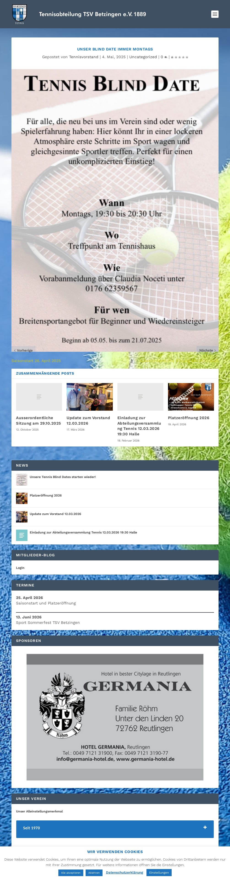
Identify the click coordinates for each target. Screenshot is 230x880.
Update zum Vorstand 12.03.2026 (55, 514)
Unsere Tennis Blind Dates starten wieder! (63, 477)
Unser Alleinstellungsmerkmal (39, 811)
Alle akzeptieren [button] (71, 872)
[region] (115, 717)
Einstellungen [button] (159, 872)
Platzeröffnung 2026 (188, 417)
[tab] (115, 829)
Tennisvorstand (83, 57)
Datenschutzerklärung (124, 872)
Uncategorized (143, 57)
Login (20, 568)
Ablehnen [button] (94, 872)
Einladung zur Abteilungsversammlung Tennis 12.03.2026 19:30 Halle (83, 532)
